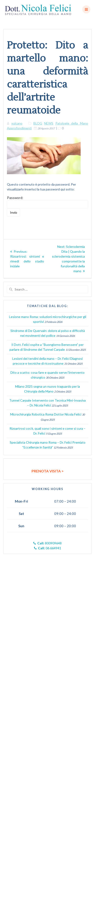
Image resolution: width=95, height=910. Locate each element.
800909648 (47, 543)
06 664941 (47, 548)
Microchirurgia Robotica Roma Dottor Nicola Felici (45, 414)
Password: (47, 202)
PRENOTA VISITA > (48, 471)
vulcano (16, 123)
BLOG (37, 123)
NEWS (48, 123)
